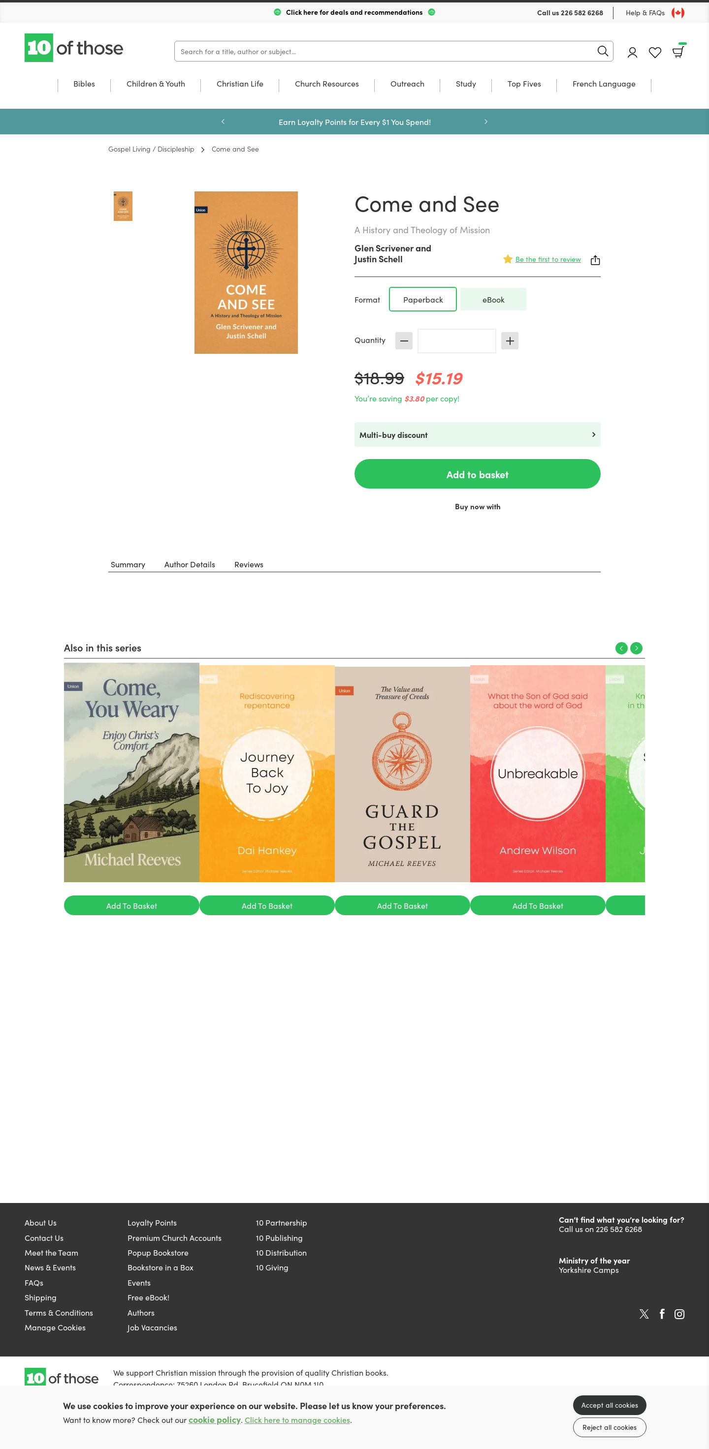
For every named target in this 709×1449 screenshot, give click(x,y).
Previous (223, 121)
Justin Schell (378, 258)
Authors (141, 1312)
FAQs (34, 1282)
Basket (681, 48)
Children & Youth (156, 84)
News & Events (50, 1267)
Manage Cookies (55, 1327)
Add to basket (478, 474)
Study (466, 84)
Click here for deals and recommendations (354, 12)
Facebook (662, 1314)
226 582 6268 (582, 12)
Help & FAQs (645, 12)
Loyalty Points (152, 1222)
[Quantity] (457, 341)
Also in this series (102, 647)
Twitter (644, 1314)
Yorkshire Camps (589, 1269)
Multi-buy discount (393, 434)
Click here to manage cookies (297, 1419)
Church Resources (327, 84)
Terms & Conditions (59, 1312)
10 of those (75, 47)
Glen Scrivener (384, 248)
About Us (41, 1222)
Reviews (248, 563)
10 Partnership (281, 1222)
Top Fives (524, 84)
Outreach (407, 84)
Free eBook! (148, 1297)
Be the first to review (548, 259)
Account (633, 52)
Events (139, 1282)
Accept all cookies (609, 1405)
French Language (604, 84)
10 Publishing (279, 1237)
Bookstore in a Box (160, 1267)
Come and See (235, 149)
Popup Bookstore (158, 1252)
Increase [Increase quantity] (509, 340)
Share (596, 260)
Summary (128, 563)
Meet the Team (51, 1252)
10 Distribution (281, 1252)
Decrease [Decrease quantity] (404, 340)
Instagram (679, 1314)
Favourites (655, 53)
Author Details (189, 563)
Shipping (41, 1297)
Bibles (84, 84)
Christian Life (240, 84)
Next (485, 121)
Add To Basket (131, 905)
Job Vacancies (152, 1327)
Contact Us (44, 1237)
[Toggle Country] (678, 12)
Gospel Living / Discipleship (151, 149)
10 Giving (272, 1267)
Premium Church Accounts (175, 1237)
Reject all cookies (609, 1427)
